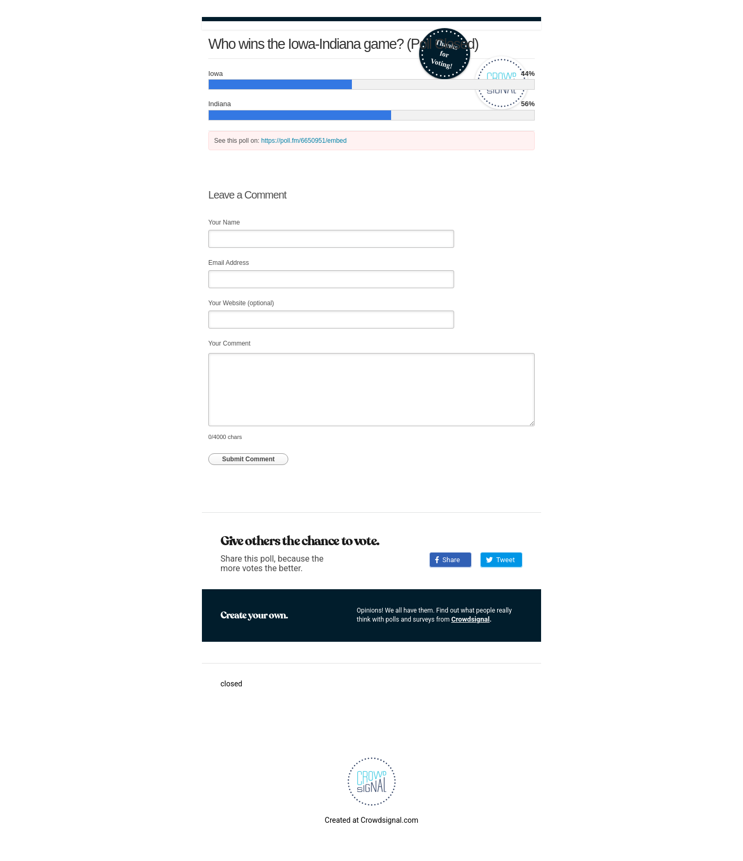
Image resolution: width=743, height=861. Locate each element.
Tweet (500, 560)
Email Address (228, 262)
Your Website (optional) (241, 303)
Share (447, 560)
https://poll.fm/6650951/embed (304, 140)
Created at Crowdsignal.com (371, 820)
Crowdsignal (470, 619)
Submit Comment (248, 459)
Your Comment (229, 343)
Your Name (224, 222)
